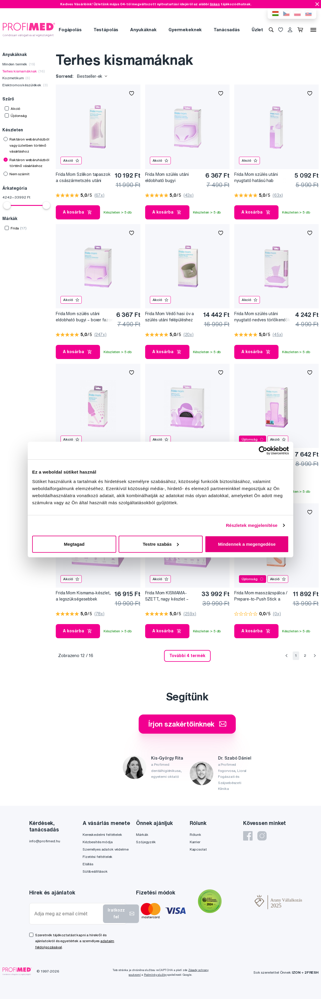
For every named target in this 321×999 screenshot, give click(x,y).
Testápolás (106, 29)
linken (215, 4)
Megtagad (74, 543)
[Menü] (313, 29)
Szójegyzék (146, 842)
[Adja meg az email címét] (67, 913)
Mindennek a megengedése (247, 543)
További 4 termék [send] (187, 656)
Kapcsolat (198, 849)
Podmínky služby (155, 974)
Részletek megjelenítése (252, 525)
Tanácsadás (227, 29)
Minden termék (18, 64)
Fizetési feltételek (97, 857)
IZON (296, 972)
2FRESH (311, 972)
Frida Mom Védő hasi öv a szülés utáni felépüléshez (169, 317)
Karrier (195, 842)
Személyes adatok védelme (106, 849)
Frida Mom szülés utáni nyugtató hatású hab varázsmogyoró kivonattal (259, 177)
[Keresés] (271, 29)
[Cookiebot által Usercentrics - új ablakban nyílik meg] (263, 450)
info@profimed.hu (44, 841)
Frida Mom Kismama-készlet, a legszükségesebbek (83, 596)
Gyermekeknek (185, 29)
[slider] (7, 205)
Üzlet (257, 29)
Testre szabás (161, 543)
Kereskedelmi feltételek (102, 834)
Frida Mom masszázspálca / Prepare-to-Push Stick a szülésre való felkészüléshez (261, 596)
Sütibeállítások (95, 871)
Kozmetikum (16, 78)
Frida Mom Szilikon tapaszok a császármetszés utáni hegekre (83, 177)
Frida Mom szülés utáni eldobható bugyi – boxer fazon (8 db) (84, 317)
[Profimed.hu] (28, 29)
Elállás (88, 864)
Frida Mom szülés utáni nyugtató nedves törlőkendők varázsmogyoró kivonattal (262, 317)
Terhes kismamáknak (23, 71)
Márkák (142, 834)
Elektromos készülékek (25, 85)
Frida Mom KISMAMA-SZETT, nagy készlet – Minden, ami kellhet (167, 596)
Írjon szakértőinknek (187, 723)
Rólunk (195, 834)
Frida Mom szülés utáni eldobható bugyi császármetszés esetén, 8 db (173, 177)
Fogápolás (70, 29)
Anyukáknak (143, 29)
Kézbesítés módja (98, 842)
